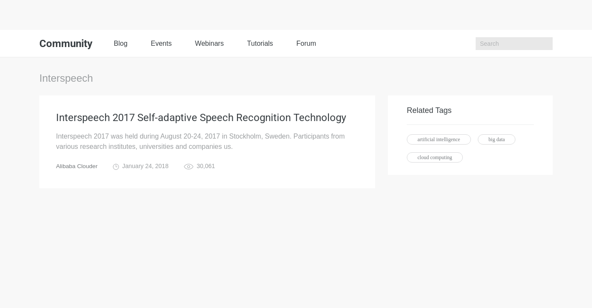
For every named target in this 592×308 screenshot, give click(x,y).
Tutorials (260, 43)
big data (496, 139)
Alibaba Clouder (77, 166)
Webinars (209, 43)
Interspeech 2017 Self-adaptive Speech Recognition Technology (201, 118)
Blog (120, 43)
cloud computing (434, 157)
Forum (306, 43)
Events (161, 43)
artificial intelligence (438, 139)
